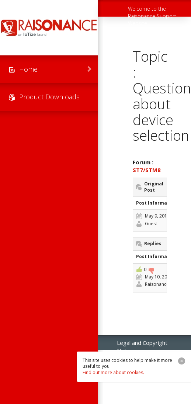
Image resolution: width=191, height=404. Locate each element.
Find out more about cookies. (113, 372)
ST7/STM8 (147, 170)
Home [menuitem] (28, 69)
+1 (139, 269)
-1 (151, 271)
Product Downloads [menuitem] (49, 96)
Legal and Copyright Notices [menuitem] (142, 344)
